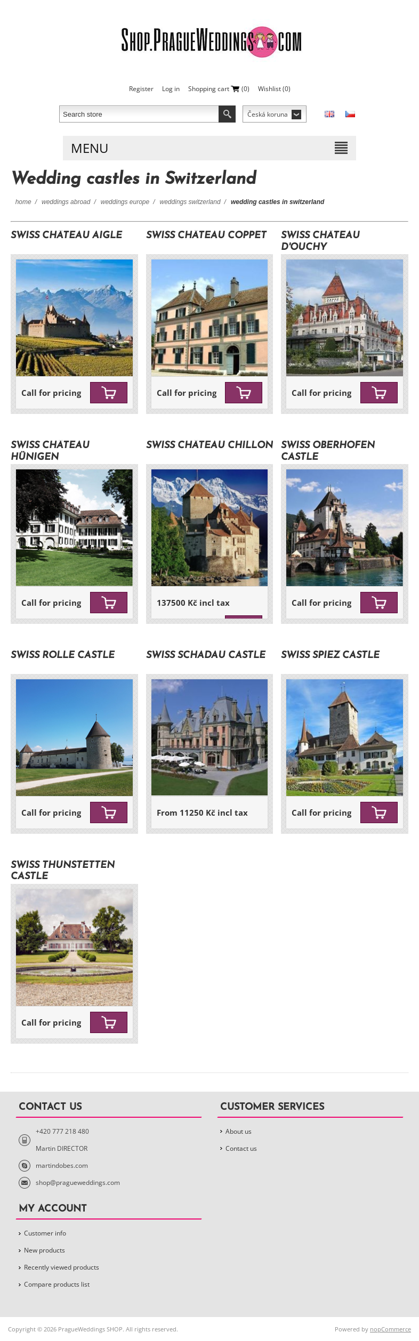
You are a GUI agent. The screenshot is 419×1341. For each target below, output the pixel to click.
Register (141, 88)
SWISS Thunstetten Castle (63, 871)
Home (23, 202)
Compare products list (57, 1284)
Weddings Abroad (66, 202)
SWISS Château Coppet (206, 236)
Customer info (45, 1233)
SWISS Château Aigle (66, 236)
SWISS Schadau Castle (205, 656)
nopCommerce (390, 1329)
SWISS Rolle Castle (63, 656)
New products (44, 1250)
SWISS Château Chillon (209, 446)
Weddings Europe (125, 202)
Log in (171, 88)
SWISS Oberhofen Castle (328, 451)
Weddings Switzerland (190, 202)
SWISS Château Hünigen (50, 451)
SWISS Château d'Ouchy (320, 242)
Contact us (241, 1148)
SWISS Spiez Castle (330, 656)
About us (238, 1131)
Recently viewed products (61, 1267)
